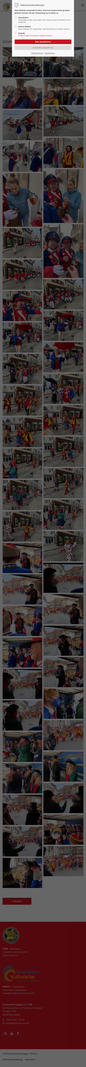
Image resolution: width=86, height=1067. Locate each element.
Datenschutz (37, 53)
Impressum (49, 53)
